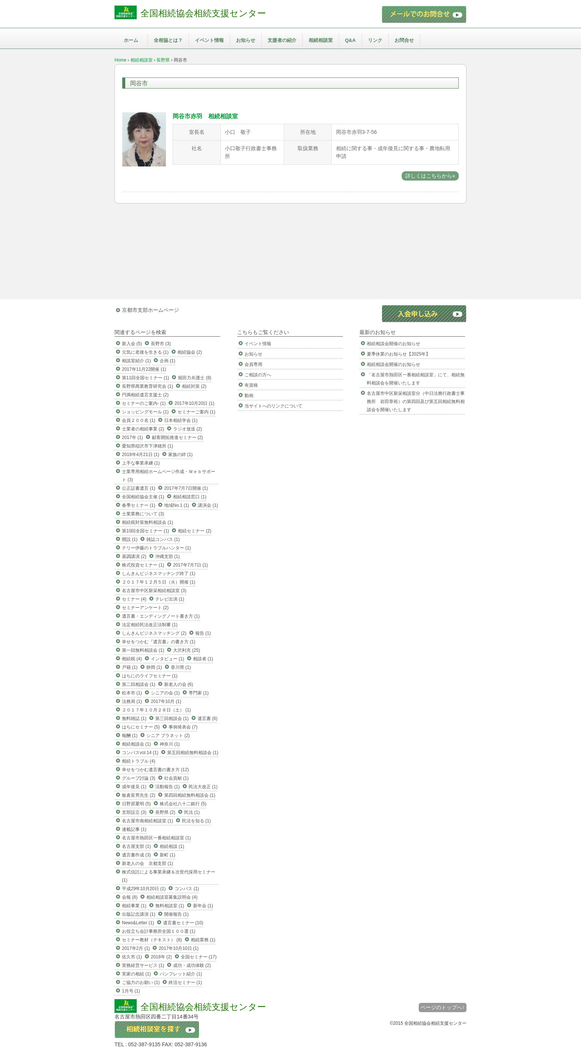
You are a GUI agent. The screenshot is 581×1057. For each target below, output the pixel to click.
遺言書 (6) (207, 718)
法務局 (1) (132, 701)
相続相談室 (321, 40)
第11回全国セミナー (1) (145, 377)
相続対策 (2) (194, 386)
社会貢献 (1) (176, 778)
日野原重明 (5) (136, 803)
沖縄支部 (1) (167, 556)
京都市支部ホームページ (150, 310)
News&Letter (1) (138, 922)
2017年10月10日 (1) (178, 948)
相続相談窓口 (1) (189, 496)
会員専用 (253, 364)
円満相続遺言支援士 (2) (145, 394)
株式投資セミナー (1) (143, 565)
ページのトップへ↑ (443, 1007)
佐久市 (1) (132, 956)
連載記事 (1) (134, 829)
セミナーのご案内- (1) (144, 403)
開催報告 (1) (176, 914)
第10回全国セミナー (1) (145, 531)
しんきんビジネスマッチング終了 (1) (158, 573)
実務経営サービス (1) (143, 965)
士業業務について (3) (143, 513)
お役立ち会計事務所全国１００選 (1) (158, 931)
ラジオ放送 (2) (187, 429)
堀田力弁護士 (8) (194, 377)
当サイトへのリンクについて (273, 406)
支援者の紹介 (282, 40)
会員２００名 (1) (138, 420)
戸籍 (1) (129, 667)
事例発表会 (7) (183, 727)
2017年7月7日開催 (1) (186, 488)
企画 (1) (167, 360)
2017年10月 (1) (166, 701)
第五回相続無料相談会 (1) (192, 752)
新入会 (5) (132, 343)
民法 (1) (192, 812)
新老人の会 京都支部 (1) (147, 863)
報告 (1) (203, 633)
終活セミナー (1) (185, 982)
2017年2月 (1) (136, 948)
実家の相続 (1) (136, 974)
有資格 (251, 385)
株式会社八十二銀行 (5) (183, 803)
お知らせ (245, 40)
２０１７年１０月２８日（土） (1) (156, 710)
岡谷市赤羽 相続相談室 (205, 116)
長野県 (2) (165, 812)
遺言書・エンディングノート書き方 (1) (161, 616)
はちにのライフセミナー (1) (149, 675)
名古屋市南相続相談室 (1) (147, 820)
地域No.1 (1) (176, 505)
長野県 (163, 60)
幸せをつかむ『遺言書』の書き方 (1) (158, 641)
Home (120, 60)
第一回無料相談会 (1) (143, 650)
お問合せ (404, 40)
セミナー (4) (134, 599)
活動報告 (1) (167, 786)
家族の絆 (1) (180, 454)
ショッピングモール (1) (145, 411)
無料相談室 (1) (169, 905)
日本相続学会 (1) (180, 420)
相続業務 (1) (203, 939)
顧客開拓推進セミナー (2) (177, 437)
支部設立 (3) (134, 812)
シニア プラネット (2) (168, 735)
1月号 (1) (131, 991)
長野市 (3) (161, 343)
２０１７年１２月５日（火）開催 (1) (158, 582)
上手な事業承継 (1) (141, 463)
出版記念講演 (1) (138, 914)
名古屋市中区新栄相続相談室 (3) (154, 590)
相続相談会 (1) (136, 744)
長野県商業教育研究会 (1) (147, 386)
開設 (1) (129, 539)
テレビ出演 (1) (169, 599)
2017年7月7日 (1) (190, 565)
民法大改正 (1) (203, 786)
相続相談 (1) (172, 846)
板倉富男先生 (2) (138, 795)
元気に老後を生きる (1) (145, 352)
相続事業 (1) (134, 905)
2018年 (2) (161, 956)
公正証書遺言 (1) (138, 488)
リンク (375, 40)
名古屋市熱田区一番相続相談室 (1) (156, 837)
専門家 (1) (199, 693)
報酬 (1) (129, 735)
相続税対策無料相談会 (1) (147, 522)
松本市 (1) (132, 693)
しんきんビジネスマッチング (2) (154, 633)
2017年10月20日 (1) (194, 403)
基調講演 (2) (134, 556)
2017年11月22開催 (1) (144, 369)
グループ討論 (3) (138, 778)
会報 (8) (129, 897)
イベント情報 (209, 40)
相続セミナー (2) (194, 531)
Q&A (350, 40)
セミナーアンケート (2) (145, 607)
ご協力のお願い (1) (141, 982)
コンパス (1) (187, 888)
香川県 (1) (181, 667)
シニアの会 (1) (165, 693)
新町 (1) (167, 855)
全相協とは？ (168, 40)
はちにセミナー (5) (141, 727)
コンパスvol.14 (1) (140, 752)
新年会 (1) (203, 905)
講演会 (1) (208, 505)
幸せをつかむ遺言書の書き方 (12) (155, 769)
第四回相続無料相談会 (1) (189, 795)
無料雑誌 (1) (134, 718)
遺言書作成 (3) (136, 855)
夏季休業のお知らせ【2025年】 (398, 354)
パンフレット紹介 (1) (181, 974)
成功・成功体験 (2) (192, 965)
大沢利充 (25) (186, 650)
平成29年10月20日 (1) (144, 888)
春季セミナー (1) (138, 505)
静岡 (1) (154, 667)
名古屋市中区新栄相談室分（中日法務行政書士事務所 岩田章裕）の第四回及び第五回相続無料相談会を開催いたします (416, 401)
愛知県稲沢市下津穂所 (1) (147, 446)
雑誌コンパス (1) (163, 539)
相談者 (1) (203, 658)
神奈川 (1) (170, 744)
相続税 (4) (132, 658)
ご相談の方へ (258, 374)
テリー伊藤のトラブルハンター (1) (156, 548)
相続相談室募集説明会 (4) (171, 897)
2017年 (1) (132, 437)
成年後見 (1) (134, 786)
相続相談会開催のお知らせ (393, 343)
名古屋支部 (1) (136, 846)
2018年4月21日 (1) (140, 454)
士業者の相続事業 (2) (143, 429)
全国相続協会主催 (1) (143, 496)
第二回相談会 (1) (138, 684)
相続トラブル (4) (138, 761)
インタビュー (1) (167, 658)
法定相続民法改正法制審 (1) (149, 624)
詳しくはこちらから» (430, 176)
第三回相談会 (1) (172, 718)
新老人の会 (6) (178, 684)
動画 (249, 395)
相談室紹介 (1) (136, 360)
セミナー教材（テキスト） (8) (152, 939)
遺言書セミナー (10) (183, 922)
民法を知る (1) (196, 820)
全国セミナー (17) (199, 956)
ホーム (131, 40)
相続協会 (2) (189, 352)
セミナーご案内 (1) (196, 411)
